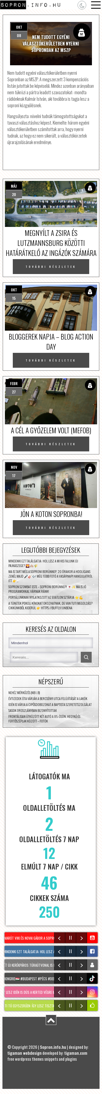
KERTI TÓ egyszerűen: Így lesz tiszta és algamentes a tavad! (48, 1005)
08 (19, 35)
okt (19, 27)
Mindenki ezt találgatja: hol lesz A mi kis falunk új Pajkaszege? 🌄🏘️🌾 (43, 563)
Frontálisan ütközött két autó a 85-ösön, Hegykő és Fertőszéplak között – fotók (44, 718)
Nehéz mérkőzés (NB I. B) (24, 692)
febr (14, 383)
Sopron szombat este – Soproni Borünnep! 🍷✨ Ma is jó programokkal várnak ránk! (47, 589)
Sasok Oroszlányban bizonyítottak (32, 710)
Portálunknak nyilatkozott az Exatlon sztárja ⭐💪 (45, 597)
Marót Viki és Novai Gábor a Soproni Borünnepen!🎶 (45, 938)
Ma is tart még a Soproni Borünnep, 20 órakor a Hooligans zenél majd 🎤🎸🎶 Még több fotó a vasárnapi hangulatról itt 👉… (50, 576)
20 (14, 194)
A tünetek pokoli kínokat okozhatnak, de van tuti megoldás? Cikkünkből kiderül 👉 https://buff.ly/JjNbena (50, 605)
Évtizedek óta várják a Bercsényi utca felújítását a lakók (47, 698)
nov (14, 467)
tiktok (93, 978)
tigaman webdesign (24, 1053)
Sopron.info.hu (53, 1047)
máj (14, 186)
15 (14, 298)
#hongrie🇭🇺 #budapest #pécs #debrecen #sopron (42, 978)
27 (14, 392)
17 (14, 475)
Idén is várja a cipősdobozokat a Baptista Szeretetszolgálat (50, 704)
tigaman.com (75, 1053)
